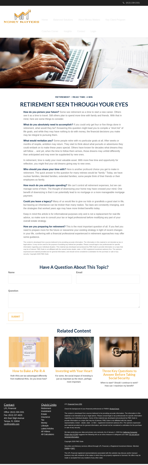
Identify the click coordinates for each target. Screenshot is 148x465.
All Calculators (47, 435)
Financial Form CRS (75, 405)
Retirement (46, 409)
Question (13, 292)
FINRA (66, 449)
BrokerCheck (114, 410)
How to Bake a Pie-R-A (28, 372)
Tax (42, 421)
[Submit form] (15, 318)
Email (79, 273)
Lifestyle (45, 427)
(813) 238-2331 (131, 3)
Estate (44, 415)
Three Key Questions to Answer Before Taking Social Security (119, 375)
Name (11, 273)
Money (44, 424)
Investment (46, 412)
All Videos (45, 432)
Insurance (45, 418)
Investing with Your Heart (74, 372)
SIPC (73, 449)
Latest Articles (47, 429)
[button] (59, 16)
